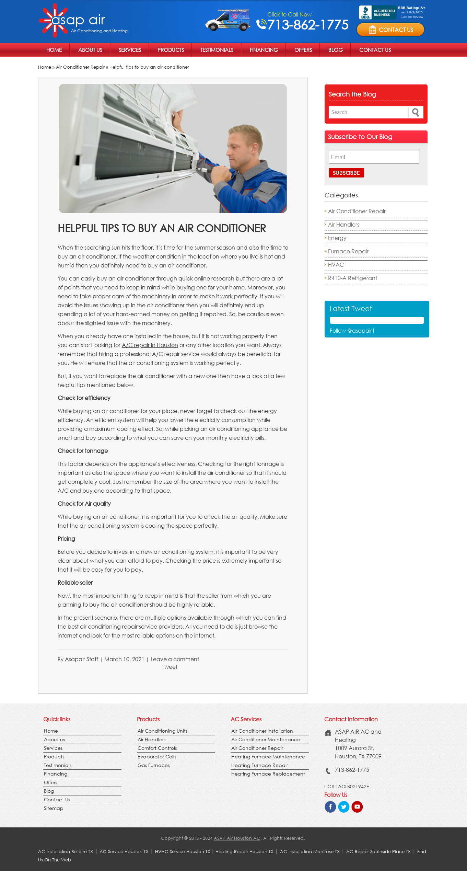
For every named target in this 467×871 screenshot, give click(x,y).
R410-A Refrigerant (352, 278)
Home (54, 49)
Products (170, 49)
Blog (335, 49)
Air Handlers (343, 224)
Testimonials (216, 49)
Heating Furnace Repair (259, 765)
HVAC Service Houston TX (182, 852)
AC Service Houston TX (125, 852)
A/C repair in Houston (150, 344)
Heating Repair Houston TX (244, 852)
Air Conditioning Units (162, 730)
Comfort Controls (157, 748)
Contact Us (375, 49)
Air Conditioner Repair (80, 67)
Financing (264, 49)
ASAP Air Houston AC (237, 838)
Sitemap (53, 808)
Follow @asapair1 (352, 330)
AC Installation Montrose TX (310, 852)
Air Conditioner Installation (262, 730)
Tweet (169, 666)
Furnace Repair (348, 251)
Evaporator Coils (157, 756)
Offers (303, 49)
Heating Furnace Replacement (268, 773)
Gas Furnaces (154, 765)
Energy (337, 237)
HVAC (336, 264)
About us (90, 49)
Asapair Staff (81, 659)
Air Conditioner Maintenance (265, 739)
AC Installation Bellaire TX (66, 852)
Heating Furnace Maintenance (268, 756)
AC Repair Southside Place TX (378, 852)
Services (130, 49)
